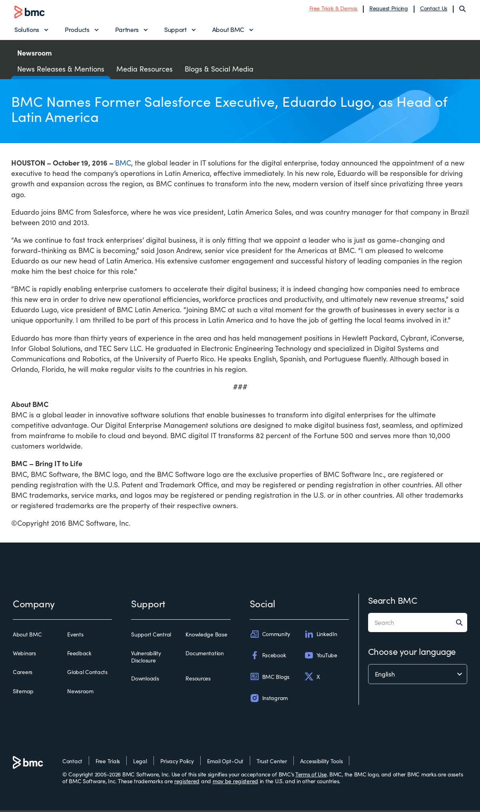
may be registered (235, 783)
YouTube (320, 657)
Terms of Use (311, 776)
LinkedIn (320, 635)
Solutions (26, 30)
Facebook (268, 657)
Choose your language (412, 653)
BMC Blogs (269, 678)
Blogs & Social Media (219, 70)
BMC (123, 165)
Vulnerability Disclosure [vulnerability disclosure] (146, 659)
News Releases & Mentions (60, 70)
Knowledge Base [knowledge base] (206, 636)
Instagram (269, 699)
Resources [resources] (197, 680)
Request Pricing (388, 9)
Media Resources (144, 70)
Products (77, 30)
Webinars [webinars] (24, 655)
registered (186, 783)
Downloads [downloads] (145, 680)
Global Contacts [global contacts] (87, 674)
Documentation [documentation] (204, 655)
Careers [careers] (22, 674)
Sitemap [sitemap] (23, 692)
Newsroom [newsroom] (80, 692)
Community (270, 635)
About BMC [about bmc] (27, 636)
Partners (127, 30)
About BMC (228, 30)
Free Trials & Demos (333, 9)
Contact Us (433, 9)
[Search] (462, 9)
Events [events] (75, 636)
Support (175, 30)
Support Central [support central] (151, 636)
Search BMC (392, 602)
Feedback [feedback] (79, 655)
